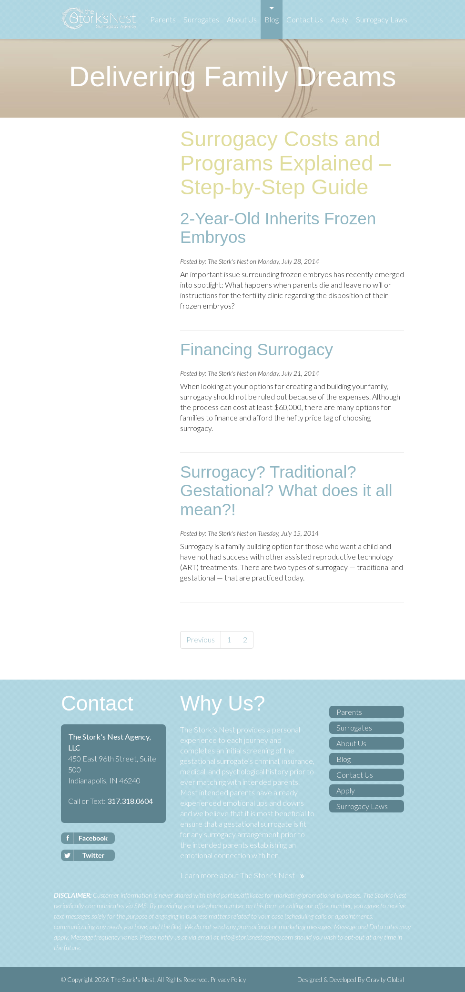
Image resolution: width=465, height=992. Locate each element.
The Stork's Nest (132, 979)
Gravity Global (385, 979)
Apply (339, 19)
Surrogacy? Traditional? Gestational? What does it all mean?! (286, 490)
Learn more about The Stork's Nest (237, 875)
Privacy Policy (228, 979)
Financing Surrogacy (256, 349)
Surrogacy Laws (381, 19)
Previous (200, 639)
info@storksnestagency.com (257, 937)
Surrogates (201, 19)
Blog (271, 19)
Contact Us (304, 19)
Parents (163, 19)
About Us (242, 19)
